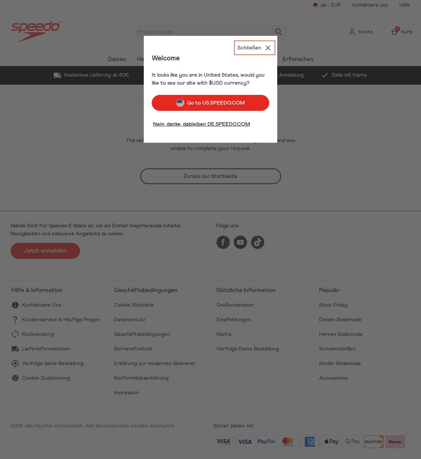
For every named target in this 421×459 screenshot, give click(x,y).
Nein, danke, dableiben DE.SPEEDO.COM (201, 124)
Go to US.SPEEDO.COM (210, 103)
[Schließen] (254, 47)
